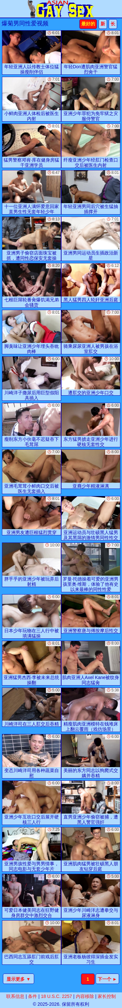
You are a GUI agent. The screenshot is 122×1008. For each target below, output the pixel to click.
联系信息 (15, 996)
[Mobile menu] (6, 9)
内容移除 (85, 996)
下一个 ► (107, 979)
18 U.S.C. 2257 (56, 996)
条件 (32, 996)
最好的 (88, 23)
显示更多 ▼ (19, 979)
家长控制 (107, 996)
